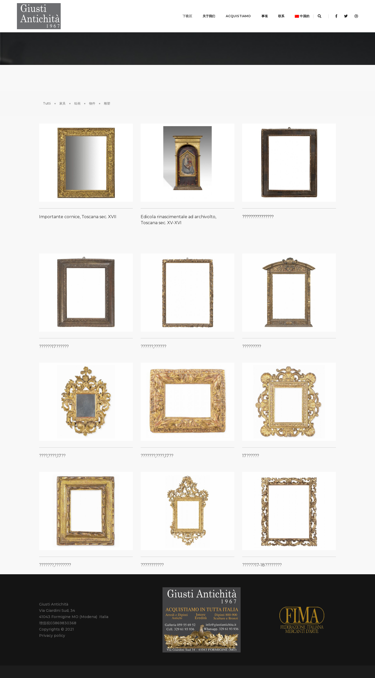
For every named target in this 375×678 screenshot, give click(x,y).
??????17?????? (54, 386)
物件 (92, 97)
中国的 (295, 13)
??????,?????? (153, 386)
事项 (258, 13)
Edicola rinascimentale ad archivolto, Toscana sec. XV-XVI (178, 217)
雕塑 (107, 97)
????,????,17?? (52, 495)
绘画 (77, 97)
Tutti (47, 97)
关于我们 (202, 13)
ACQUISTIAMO (232, 13)
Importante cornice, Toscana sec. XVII (77, 214)
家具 (62, 97)
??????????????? (258, 214)
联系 (275, 13)
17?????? (250, 495)
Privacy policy (52, 629)
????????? (251, 386)
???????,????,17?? (157, 495)
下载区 (181, 13)
